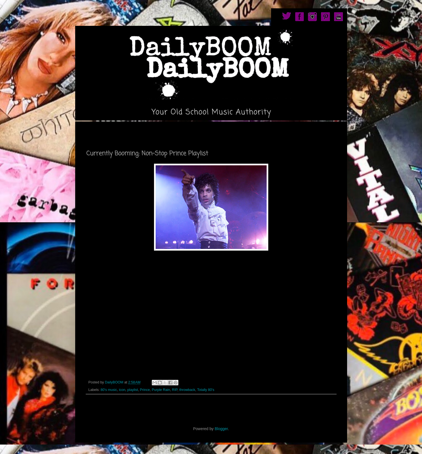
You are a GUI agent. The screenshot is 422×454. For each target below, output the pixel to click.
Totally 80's (205, 390)
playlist (132, 390)
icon (122, 390)
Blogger (221, 428)
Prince (145, 390)
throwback (187, 390)
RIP (174, 390)
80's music (109, 390)
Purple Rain (161, 390)
